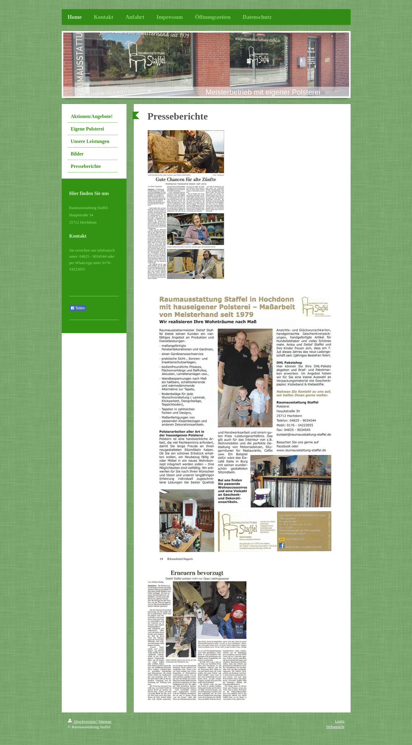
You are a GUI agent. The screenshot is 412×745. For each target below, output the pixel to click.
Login (339, 721)
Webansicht (335, 726)
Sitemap (105, 721)
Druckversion (82, 721)
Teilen (78, 308)
